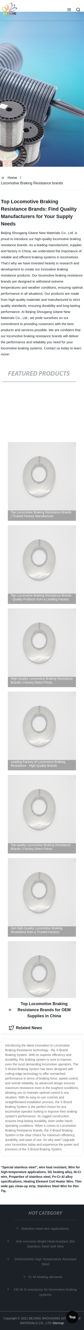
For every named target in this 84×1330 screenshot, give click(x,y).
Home (12, 178)
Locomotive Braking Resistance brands (32, 183)
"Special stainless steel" (19, 1167)
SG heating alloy (59, 1172)
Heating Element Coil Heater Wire (48, 1181)
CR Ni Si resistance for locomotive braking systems (45, 1292)
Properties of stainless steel (30, 1176)
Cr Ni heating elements (46, 1277)
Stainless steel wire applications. (46, 1228)
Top (72, 1318)
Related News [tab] (25, 1028)
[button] (69, 10)
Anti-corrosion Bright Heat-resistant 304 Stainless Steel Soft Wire (45, 1243)
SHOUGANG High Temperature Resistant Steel (46, 1261)
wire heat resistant (52, 1167)
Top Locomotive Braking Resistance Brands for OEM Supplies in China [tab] (40, 1010)
